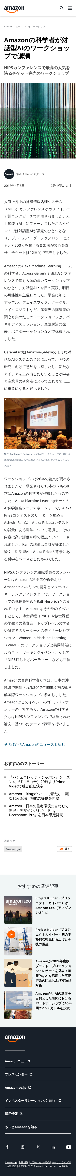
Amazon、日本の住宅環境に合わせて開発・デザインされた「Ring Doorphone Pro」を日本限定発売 (39, 810)
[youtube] (68, 1147)
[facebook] (7, 1147)
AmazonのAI (13, 849)
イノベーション (36, 26)
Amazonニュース (13, 26)
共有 (64, 849)
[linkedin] (53, 1147)
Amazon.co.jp (18, 1087)
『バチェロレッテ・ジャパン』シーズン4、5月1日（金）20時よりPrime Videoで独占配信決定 (39, 781)
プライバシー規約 (40, 1162)
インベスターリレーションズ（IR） (33, 1101)
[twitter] (38, 1147)
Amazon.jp (11, 1162)
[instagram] (22, 1147)
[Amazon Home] (14, 9)
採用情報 (14, 1114)
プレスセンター (19, 1074)
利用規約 (23, 1162)
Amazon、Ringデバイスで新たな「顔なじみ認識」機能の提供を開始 (39, 795)
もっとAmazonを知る (21, 1127)
